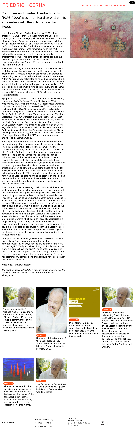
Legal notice (72, 418)
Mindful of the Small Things (18, 386)
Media (108, 5)
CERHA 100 (41, 335)
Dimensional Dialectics (81, 323)
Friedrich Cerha (24, 5)
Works (94, 5)
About (84, 5)
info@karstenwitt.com (43, 426)
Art (101, 5)
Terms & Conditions (75, 421)
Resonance (120, 5)
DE (132, 3)
